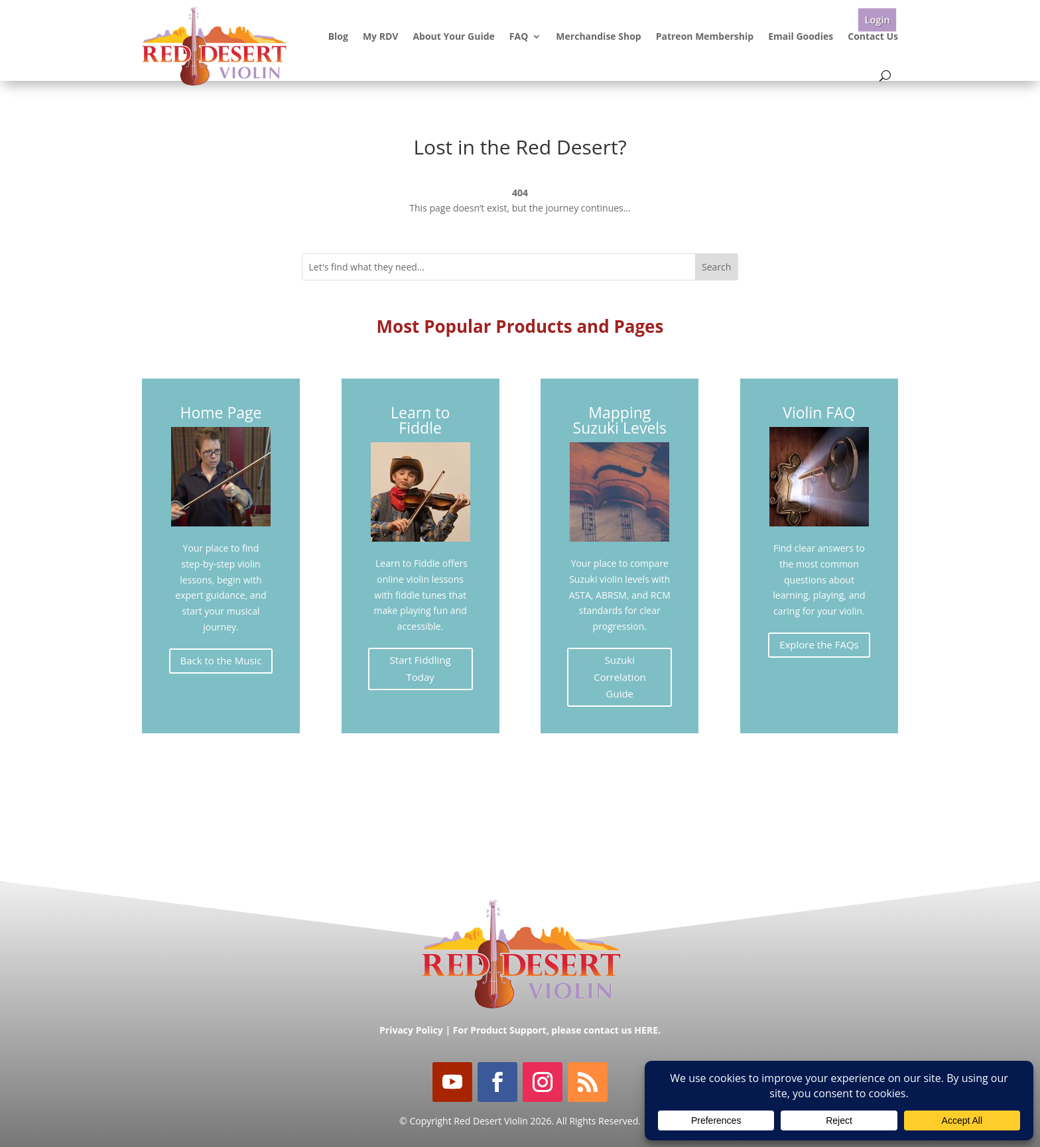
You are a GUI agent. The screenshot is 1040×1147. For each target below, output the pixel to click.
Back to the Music (221, 660)
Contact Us (873, 36)
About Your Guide (453, 36)
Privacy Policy (411, 1030)
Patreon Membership (704, 36)
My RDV (381, 36)
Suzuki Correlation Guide (620, 676)
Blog (338, 36)
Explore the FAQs (819, 644)
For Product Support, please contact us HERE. (557, 1030)
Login (877, 20)
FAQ (519, 36)
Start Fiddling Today (420, 668)
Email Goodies (800, 36)
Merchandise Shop (598, 36)
